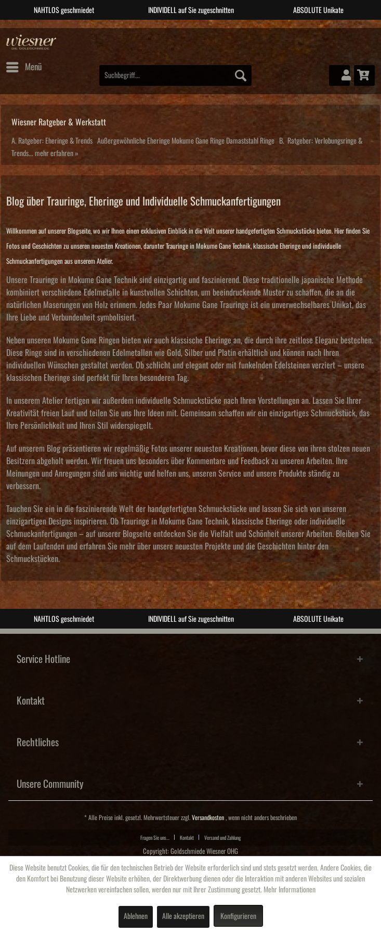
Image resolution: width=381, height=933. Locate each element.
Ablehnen (136, 916)
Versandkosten (208, 817)
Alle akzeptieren (183, 916)
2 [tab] (183, 27)
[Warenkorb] (364, 75)
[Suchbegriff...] (175, 75)
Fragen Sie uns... (154, 837)
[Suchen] (241, 75)
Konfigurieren (238, 916)
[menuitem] (23, 67)
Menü (24, 65)
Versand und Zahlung (222, 837)
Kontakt (187, 837)
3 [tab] (198, 27)
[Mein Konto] (339, 75)
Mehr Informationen (290, 889)
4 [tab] (214, 27)
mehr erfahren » (56, 153)
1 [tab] (167, 27)
